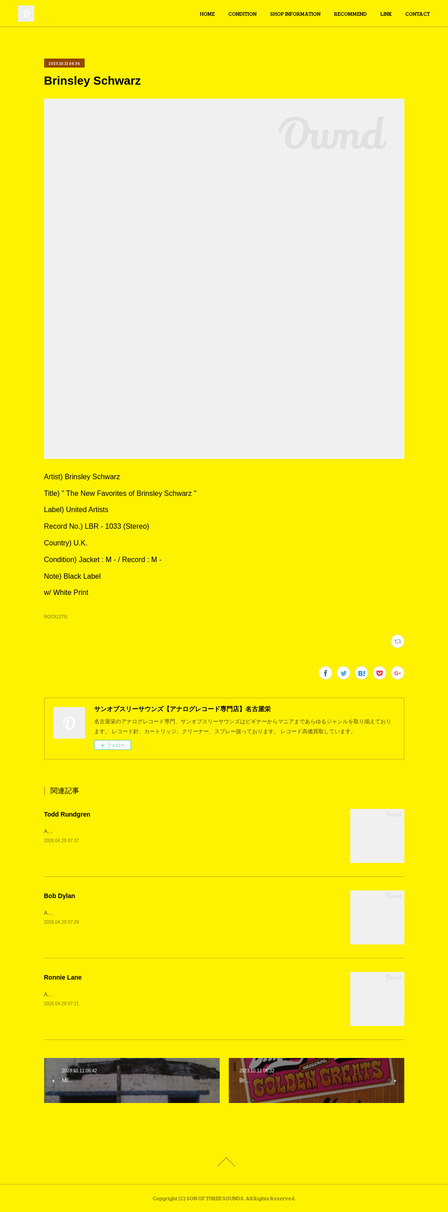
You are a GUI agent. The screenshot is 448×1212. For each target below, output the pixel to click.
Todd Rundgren (67, 814)
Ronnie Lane (63, 977)
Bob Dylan (59, 895)
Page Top (224, 1162)
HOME (207, 13)
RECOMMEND (350, 13)
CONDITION (242, 13)
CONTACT (417, 13)
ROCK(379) (56, 616)
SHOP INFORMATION (295, 13)
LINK (386, 13)
